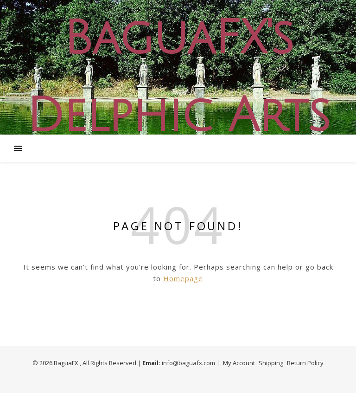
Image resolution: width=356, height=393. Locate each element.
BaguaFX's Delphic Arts (178, 77)
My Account (239, 363)
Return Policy (305, 363)
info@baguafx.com (188, 363)
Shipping (271, 363)
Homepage (183, 278)
